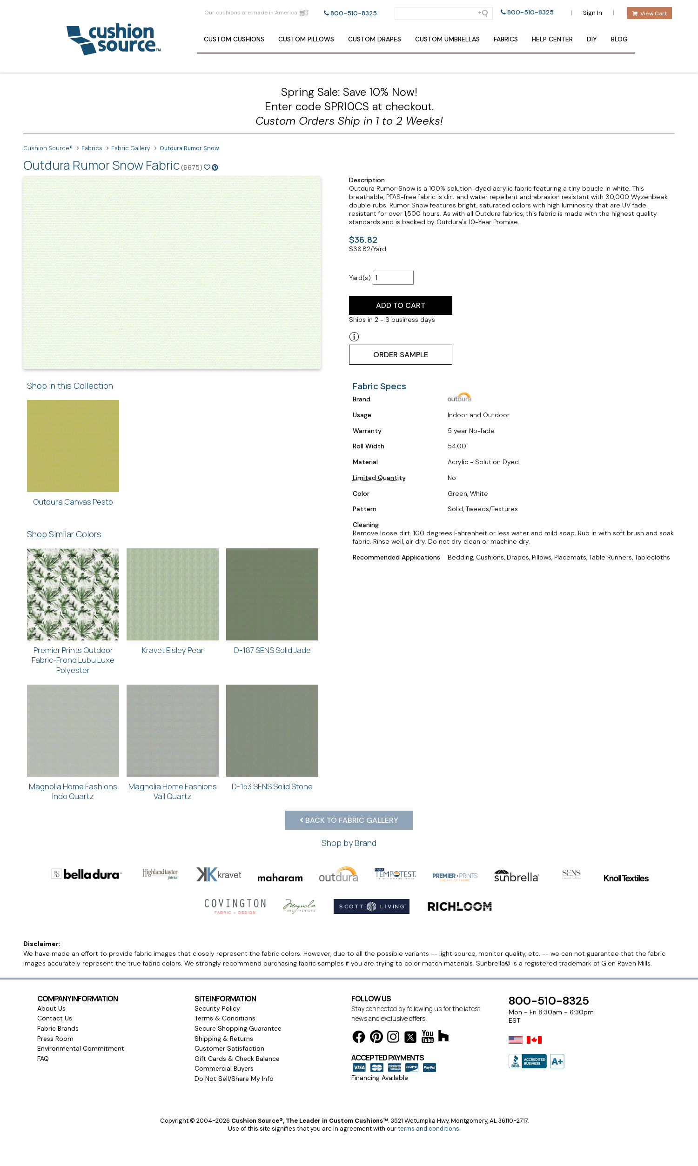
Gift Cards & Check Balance (237, 1067)
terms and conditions (428, 1137)
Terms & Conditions (225, 1026)
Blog (619, 39)
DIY (592, 39)
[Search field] (444, 13)
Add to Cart (400, 305)
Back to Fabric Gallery (349, 820)
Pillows (306, 39)
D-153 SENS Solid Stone (272, 786)
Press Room (55, 1047)
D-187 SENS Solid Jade (272, 650)
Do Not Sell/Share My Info (234, 1087)
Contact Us (54, 1026)
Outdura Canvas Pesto (73, 501)
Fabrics (506, 39)
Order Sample (400, 355)
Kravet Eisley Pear (173, 650)
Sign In (592, 13)
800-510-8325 (353, 13)
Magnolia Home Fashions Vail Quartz (172, 791)
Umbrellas (447, 39)
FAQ (43, 1067)
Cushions (234, 39)
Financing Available (379, 1086)
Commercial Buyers (224, 1077)
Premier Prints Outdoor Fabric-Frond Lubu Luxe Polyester (73, 660)
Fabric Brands (58, 1037)
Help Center (552, 39)
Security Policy (217, 1017)
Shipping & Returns (224, 1047)
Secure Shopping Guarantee (238, 1037)
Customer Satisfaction (229, 1057)
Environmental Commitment (80, 1057)
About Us (51, 1017)
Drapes (374, 39)
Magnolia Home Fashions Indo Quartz (73, 791)
